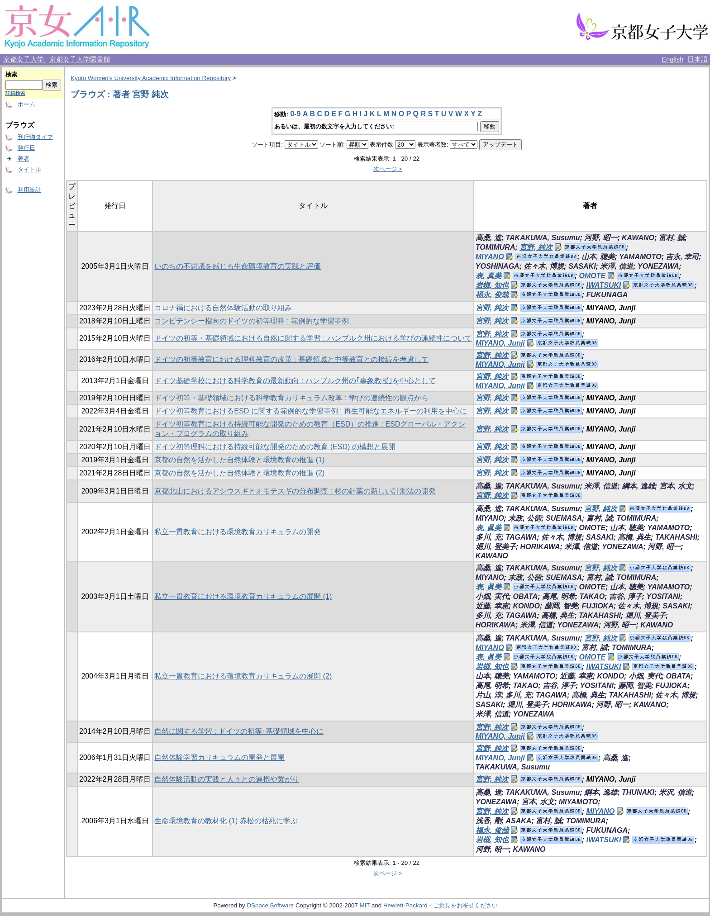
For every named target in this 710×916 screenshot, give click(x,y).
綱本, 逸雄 (638, 486)
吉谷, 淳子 (625, 596)
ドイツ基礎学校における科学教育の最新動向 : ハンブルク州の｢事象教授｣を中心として (294, 380)
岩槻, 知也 (492, 285)
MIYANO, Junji (500, 343)
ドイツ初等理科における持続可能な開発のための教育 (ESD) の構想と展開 (274, 447)
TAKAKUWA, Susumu (542, 238)
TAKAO (592, 596)
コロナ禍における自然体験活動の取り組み (223, 308)
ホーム (26, 104)
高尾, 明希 (558, 596)
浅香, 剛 (488, 821)
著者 (23, 158)
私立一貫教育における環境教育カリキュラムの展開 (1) (243, 596)
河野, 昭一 (600, 238)
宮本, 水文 (675, 486)
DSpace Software (270, 905)
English (672, 59)
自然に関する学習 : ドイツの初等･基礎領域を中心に (238, 731)
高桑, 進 (488, 238)
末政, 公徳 (524, 518)
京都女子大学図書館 (79, 59)
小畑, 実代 (492, 596)
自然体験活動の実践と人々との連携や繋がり (226, 779)
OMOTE (592, 276)
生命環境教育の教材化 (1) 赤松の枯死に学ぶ (225, 821)
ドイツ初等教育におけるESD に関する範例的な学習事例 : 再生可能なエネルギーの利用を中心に (310, 411)
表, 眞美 (488, 528)
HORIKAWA (540, 547)
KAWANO (638, 238)
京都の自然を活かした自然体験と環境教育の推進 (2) (239, 473)
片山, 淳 (488, 695)
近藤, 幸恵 (492, 606)
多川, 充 (488, 537)
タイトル (29, 169)
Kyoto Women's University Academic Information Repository (151, 78)
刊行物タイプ (35, 136)
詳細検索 (15, 93)
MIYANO (490, 257)
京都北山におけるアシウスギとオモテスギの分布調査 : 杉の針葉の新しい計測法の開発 (294, 491)
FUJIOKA (597, 606)
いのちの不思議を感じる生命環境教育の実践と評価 (237, 266)
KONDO (526, 606)
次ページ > (387, 169)
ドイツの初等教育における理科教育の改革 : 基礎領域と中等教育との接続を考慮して (291, 359)
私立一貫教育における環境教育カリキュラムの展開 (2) (243, 676)
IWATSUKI (603, 285)
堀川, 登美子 (496, 547)
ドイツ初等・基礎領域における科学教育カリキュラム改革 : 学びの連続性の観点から (291, 398)
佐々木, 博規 (544, 266)
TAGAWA (521, 537)
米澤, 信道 (616, 266)
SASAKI (582, 266)
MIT (365, 905)
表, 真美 (488, 276)
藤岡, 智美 (560, 606)
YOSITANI (663, 596)
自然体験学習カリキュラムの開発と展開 (219, 757)
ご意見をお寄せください (465, 905)
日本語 (697, 59)
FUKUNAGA (607, 295)
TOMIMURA (495, 247)
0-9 (295, 114)
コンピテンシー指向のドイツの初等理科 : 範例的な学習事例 (251, 321)
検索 (11, 74)
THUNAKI (638, 792)
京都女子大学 (24, 59)
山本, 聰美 (598, 257)
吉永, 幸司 (682, 257)
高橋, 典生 (634, 537)
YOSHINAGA (497, 266)
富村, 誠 (672, 238)
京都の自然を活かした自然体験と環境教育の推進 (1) (239, 460)
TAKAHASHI (676, 537)
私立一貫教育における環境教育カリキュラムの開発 (237, 532)
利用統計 (29, 189)
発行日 (26, 147)
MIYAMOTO (578, 802)
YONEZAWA (658, 266)
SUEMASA (564, 518)
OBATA (525, 596)
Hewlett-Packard (405, 905)
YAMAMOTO (640, 257)
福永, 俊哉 (492, 295)
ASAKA (518, 821)
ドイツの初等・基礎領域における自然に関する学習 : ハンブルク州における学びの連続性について (313, 338)
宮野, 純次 (536, 247)
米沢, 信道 (675, 792)
